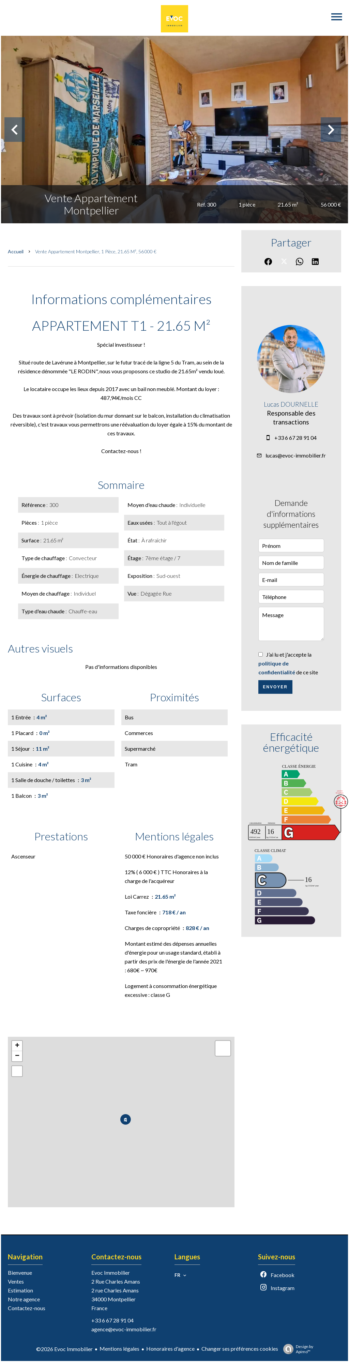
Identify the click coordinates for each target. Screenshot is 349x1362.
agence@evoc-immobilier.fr (123, 1329)
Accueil (16, 251)
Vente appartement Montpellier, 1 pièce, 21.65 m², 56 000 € (95, 251)
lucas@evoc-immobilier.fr (295, 455)
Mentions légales (119, 1348)
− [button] (17, 1056)
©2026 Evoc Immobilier (64, 1349)
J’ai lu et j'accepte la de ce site (288, 663)
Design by (296, 1349)
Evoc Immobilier (110, 1272)
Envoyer (275, 687)
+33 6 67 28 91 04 (295, 437)
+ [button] (17, 1046)
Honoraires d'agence (170, 1348)
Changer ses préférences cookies (239, 1348)
